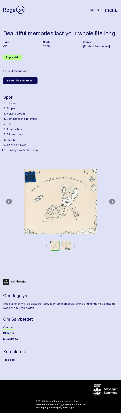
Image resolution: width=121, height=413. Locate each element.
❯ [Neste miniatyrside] (74, 245)
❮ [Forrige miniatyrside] (46, 245)
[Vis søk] (96, 10)
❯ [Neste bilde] (112, 201)
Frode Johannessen (15, 71)
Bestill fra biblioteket (20, 80)
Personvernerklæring (46, 404)
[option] (55, 246)
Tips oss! (9, 359)
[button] (60, 201)
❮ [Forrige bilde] (9, 201)
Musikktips (10, 339)
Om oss (8, 327)
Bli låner (8, 333)
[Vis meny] (111, 10)
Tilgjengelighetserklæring (72, 404)
